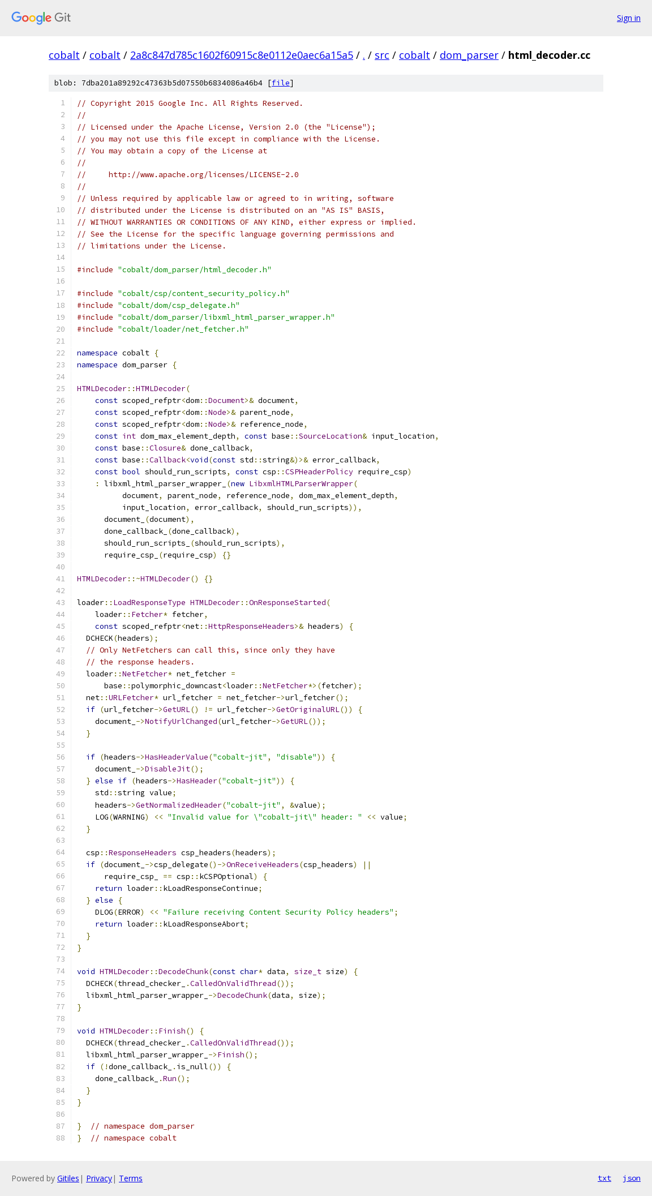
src (382, 55)
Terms (131, 1178)
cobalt (64, 55)
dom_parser (469, 55)
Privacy (99, 1178)
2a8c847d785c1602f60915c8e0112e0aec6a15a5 (241, 55)
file (281, 83)
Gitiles (68, 1178)
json (632, 1178)
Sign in (629, 17)
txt (604, 1178)
